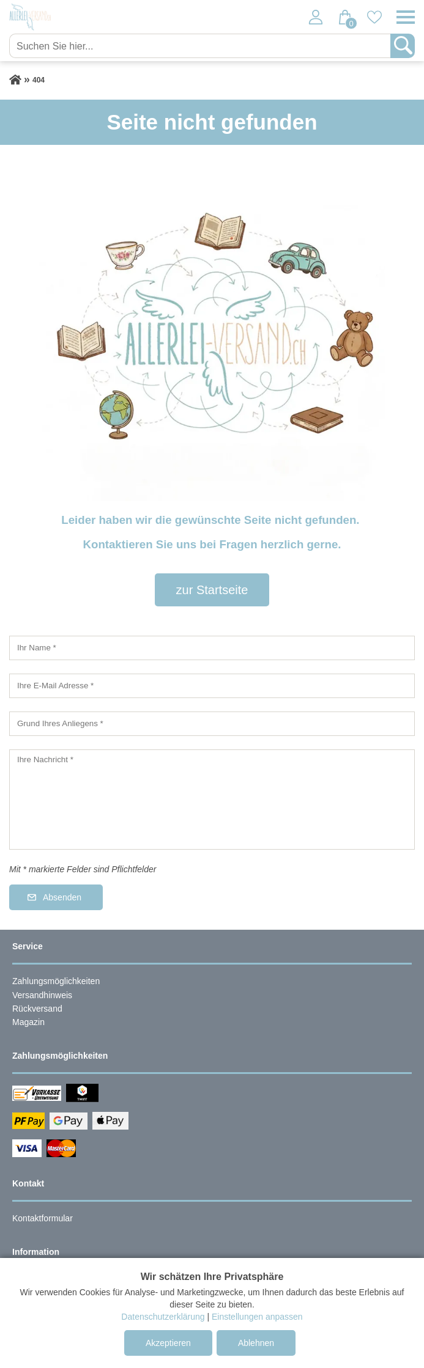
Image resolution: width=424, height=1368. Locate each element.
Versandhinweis (42, 995)
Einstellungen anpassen (257, 1317)
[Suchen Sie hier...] (201, 46)
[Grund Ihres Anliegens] (212, 724)
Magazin (28, 1022)
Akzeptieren (168, 1343)
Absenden (62, 897)
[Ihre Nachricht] (212, 799)
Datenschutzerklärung (162, 1317)
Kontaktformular (42, 1218)
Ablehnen (256, 1343)
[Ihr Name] (212, 648)
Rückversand (37, 1008)
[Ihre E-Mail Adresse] (212, 686)
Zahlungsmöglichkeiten (56, 981)
